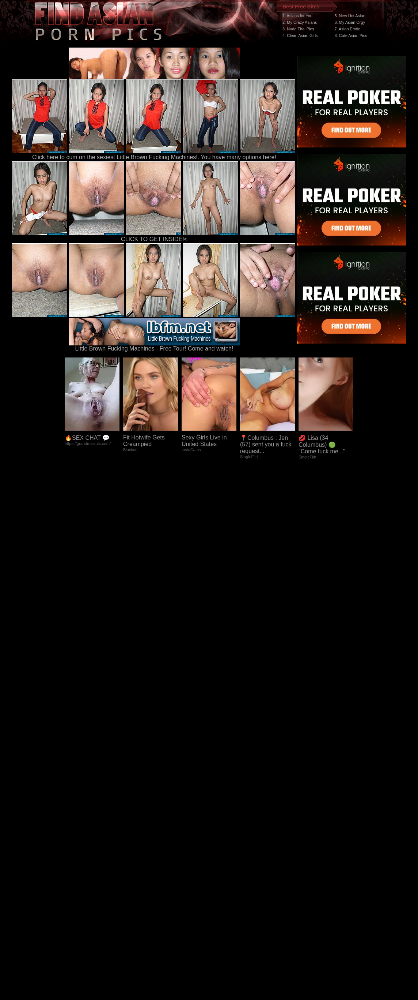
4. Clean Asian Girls (300, 35)
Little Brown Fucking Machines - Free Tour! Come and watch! (154, 346)
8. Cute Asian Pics (350, 35)
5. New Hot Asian (349, 16)
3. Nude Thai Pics (298, 29)
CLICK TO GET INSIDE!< (154, 239)
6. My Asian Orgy (349, 22)
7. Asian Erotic (347, 29)
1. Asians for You (297, 16)
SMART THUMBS (222, 862)
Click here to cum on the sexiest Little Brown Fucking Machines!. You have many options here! (154, 157)
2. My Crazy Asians (299, 22)
